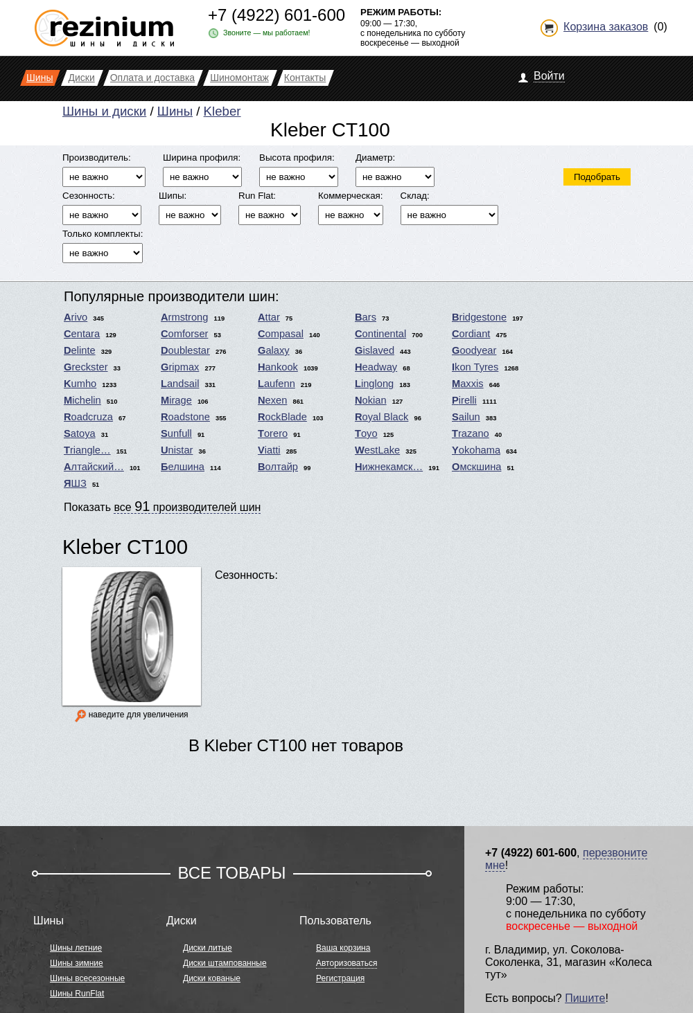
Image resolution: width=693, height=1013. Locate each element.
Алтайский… (94, 466)
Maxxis (468, 383)
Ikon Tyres (475, 367)
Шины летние (76, 948)
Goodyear (474, 350)
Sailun (466, 416)
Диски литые (207, 948)
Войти (549, 76)
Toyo (366, 433)
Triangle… (87, 450)
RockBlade (282, 416)
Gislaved (374, 350)
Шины (175, 111)
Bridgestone (479, 317)
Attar (269, 317)
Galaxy (274, 350)
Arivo (75, 317)
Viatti (269, 450)
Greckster (86, 367)
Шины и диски (104, 111)
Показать (162, 506)
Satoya (80, 433)
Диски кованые (211, 978)
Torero (273, 433)
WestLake (377, 450)
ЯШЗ (75, 483)
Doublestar (185, 350)
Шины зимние (76, 963)
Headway (376, 367)
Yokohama (476, 450)
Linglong (374, 383)
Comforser (184, 333)
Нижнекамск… (389, 466)
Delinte (80, 350)
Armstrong (184, 317)
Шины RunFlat (77, 993)
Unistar (177, 450)
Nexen (272, 400)
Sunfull (176, 433)
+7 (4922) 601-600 (276, 15)
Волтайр (278, 466)
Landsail (180, 383)
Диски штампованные (225, 963)
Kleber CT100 (125, 546)
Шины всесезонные (87, 978)
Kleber (222, 111)
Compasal (281, 333)
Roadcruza (88, 416)
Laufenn (276, 383)
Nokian (371, 400)
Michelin (82, 400)
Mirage (176, 400)
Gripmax (180, 367)
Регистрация (340, 978)
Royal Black (381, 416)
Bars (365, 317)
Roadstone (185, 416)
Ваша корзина (343, 948)
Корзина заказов (605, 27)
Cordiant (471, 333)
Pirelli (464, 400)
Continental (380, 333)
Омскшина (476, 466)
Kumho (80, 383)
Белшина (182, 466)
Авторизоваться (346, 963)
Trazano (470, 433)
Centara (82, 333)
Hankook (278, 367)
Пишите (585, 998)
